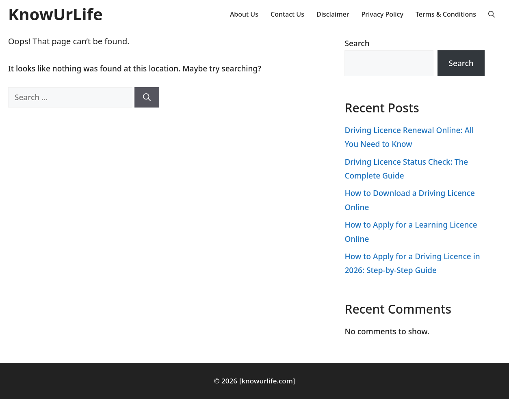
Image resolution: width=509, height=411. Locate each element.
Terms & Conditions (446, 14)
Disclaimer (332, 14)
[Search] (146, 97)
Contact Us (287, 14)
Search (356, 43)
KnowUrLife (55, 14)
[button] (491, 14)
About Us (244, 14)
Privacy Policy (382, 14)
